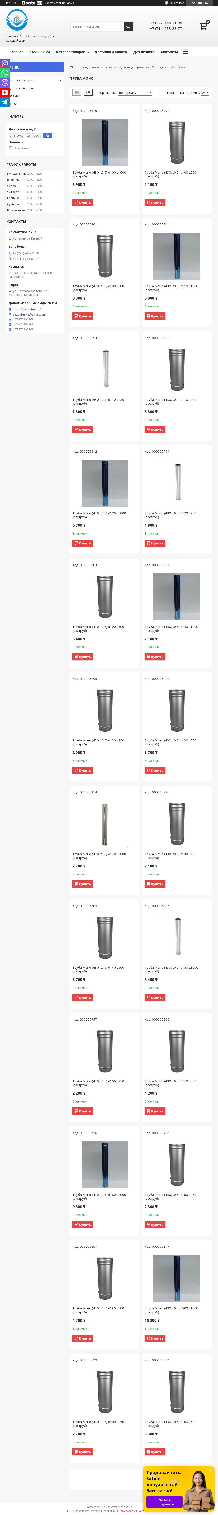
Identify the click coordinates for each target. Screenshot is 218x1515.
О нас (13, 104)
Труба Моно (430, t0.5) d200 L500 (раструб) (170, 1423)
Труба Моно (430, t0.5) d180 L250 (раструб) (170, 1196)
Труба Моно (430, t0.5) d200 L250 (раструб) (98, 1423)
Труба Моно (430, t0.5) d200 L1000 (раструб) (171, 1310)
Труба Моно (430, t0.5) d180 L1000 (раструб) (99, 1196)
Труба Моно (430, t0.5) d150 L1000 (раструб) (171, 969)
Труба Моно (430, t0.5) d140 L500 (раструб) (98, 969)
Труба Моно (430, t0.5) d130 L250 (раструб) (98, 742)
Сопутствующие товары (98, 67)
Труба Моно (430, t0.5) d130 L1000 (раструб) (171, 628)
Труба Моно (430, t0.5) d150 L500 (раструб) (170, 1083)
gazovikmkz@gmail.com (29, 314)
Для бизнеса (144, 52)
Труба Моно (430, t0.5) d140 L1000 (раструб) (99, 856)
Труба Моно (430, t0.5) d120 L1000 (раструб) (99, 515)
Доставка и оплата (111, 52)
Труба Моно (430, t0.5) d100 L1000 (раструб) (99, 174)
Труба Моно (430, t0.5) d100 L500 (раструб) (98, 288)
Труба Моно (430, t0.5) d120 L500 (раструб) (98, 628)
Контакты (169, 52)
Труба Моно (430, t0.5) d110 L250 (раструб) (98, 401)
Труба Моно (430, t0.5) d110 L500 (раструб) (170, 401)
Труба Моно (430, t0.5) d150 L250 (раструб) (98, 1083)
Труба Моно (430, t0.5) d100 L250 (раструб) (170, 174)
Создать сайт (53, 2)
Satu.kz (128, 1507)
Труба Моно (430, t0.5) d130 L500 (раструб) (170, 742)
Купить (85, 202)
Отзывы (14, 96)
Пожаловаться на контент (135, 1511)
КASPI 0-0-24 (40, 52)
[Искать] (128, 26)
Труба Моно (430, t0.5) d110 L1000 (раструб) (171, 288)
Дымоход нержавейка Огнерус (141, 67)
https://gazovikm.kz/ (27, 309)
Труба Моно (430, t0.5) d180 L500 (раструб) (98, 1310)
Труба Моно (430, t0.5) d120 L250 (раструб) (170, 515)
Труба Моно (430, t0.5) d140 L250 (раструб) (170, 856)
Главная (16, 52)
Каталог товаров (70, 52)
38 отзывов (177, 3)
